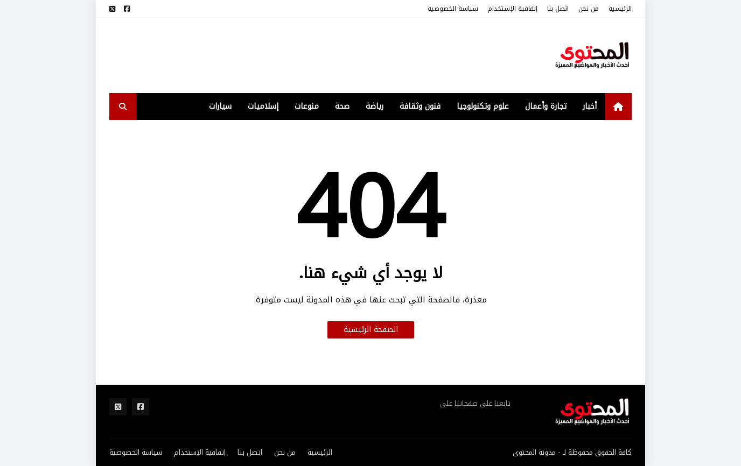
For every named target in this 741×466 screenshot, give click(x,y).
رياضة (374, 106)
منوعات (307, 106)
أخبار (590, 106)
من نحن (588, 9)
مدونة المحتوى (534, 452)
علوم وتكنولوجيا (483, 106)
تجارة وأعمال (546, 106)
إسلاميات (263, 106)
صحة (342, 106)
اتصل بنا (558, 9)
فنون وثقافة (420, 106)
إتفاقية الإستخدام (512, 9)
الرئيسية (620, 9)
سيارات (220, 106)
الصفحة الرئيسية (371, 329)
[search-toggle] (122, 106)
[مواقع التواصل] (127, 9)
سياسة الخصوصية (453, 9)
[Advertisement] (305, 55)
